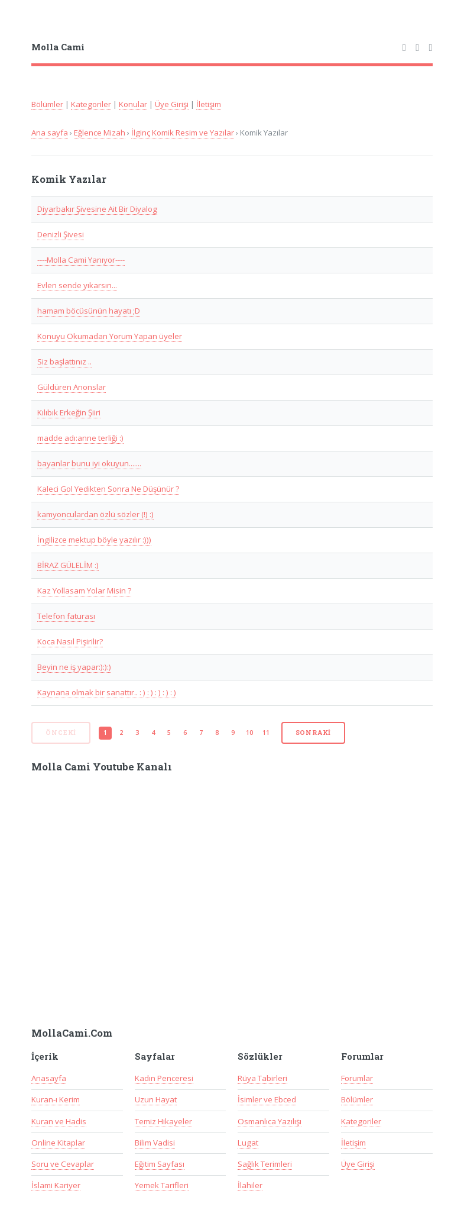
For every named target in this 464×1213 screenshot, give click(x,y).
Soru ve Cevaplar (62, 1164)
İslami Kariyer (55, 1185)
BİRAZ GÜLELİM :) (68, 565)
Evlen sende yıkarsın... (77, 285)
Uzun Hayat (156, 1099)
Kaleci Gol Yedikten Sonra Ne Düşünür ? (108, 488)
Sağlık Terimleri (265, 1164)
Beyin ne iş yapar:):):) (74, 667)
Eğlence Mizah (99, 132)
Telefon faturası (66, 616)
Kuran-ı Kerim (55, 1099)
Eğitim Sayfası (159, 1164)
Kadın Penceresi (164, 1078)
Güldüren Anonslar (71, 387)
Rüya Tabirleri (262, 1078)
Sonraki (314, 732)
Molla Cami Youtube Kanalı (101, 766)
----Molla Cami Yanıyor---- (81, 259)
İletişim (208, 104)
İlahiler (250, 1185)
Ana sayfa (49, 132)
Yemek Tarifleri (162, 1185)
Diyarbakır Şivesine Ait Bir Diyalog (97, 209)
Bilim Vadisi (155, 1142)
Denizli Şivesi (60, 234)
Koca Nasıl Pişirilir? (70, 641)
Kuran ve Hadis (58, 1121)
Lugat (248, 1142)
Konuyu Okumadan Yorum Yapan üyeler (109, 336)
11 (266, 732)
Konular (133, 104)
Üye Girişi (172, 104)
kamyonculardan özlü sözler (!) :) (95, 514)
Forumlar (357, 1078)
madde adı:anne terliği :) (80, 438)
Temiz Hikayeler (163, 1121)
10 (249, 732)
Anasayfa (48, 1078)
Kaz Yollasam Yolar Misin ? (84, 590)
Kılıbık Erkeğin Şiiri (68, 412)
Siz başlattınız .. (64, 361)
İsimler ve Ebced (267, 1099)
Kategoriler (91, 104)
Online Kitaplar (58, 1142)
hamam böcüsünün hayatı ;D (88, 310)
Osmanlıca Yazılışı (269, 1121)
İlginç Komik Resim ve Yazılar (182, 132)
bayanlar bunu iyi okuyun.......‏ (89, 463)
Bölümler (47, 104)
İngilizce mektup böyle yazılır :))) (94, 539)
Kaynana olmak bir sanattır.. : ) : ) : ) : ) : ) (106, 692)
